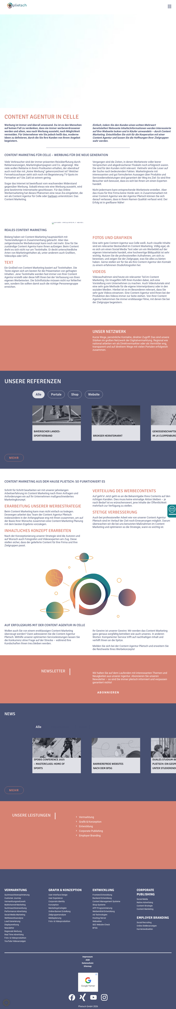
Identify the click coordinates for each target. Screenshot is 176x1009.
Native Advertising (145, 902)
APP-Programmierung (102, 908)
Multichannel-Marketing (15, 905)
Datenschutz (87, 963)
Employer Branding (90, 835)
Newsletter (9, 928)
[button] (6, 1002)
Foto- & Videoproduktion (15, 938)
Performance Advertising (15, 911)
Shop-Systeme (99, 905)
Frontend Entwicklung (102, 895)
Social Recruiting (144, 922)
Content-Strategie (145, 906)
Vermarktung (86, 817)
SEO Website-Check (101, 924)
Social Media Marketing (14, 915)
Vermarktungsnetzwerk (14, 901)
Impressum (87, 957)
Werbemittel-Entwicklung (104, 911)
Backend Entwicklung (102, 898)
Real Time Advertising (14, 934)
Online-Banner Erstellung (59, 911)
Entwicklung (86, 826)
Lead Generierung (12, 921)
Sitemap (88, 966)
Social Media (142, 899)
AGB (88, 960)
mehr (14, 457)
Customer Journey (12, 898)
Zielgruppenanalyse (57, 915)
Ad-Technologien (100, 915)
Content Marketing (145, 909)
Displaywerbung (11, 924)
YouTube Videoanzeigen (15, 941)
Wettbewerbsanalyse (13, 918)
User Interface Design (57, 895)
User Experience (55, 898)
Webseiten (97, 921)
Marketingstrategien (57, 908)
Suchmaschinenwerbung (15, 908)
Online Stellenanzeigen (147, 926)
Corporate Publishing (91, 830)
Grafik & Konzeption (90, 821)
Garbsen (52, 196)
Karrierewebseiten (145, 929)
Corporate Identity (56, 901)
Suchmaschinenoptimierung (17, 895)
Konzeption (53, 905)
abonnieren (108, 692)
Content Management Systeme (106, 901)
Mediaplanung (54, 918)
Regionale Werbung (13, 931)
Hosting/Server (99, 918)
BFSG (95, 928)
